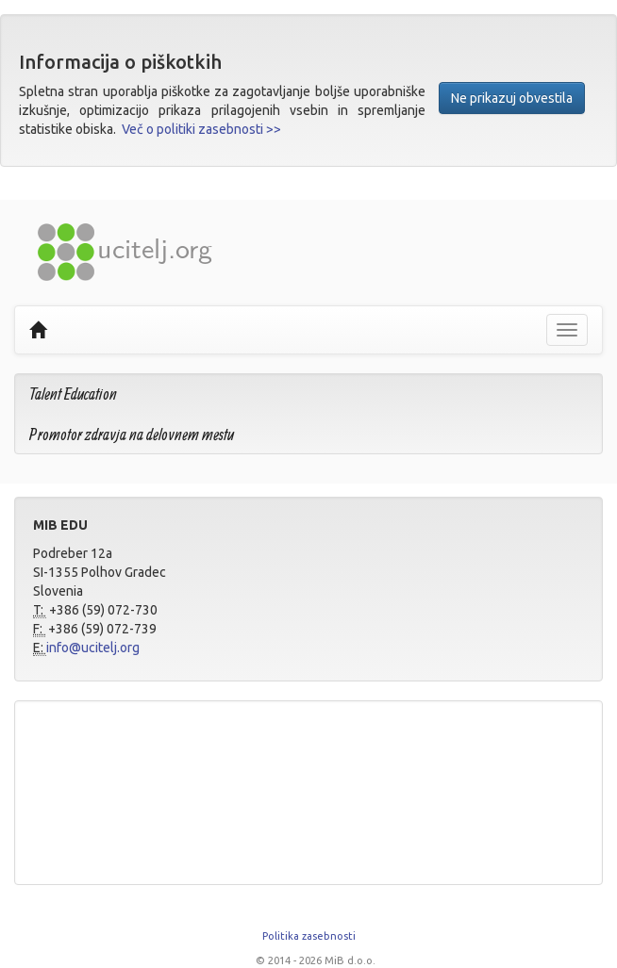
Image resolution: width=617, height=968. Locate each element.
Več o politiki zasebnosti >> (201, 129)
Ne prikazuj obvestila (512, 98)
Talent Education (73, 393)
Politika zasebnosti (309, 936)
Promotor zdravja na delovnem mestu (131, 434)
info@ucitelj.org (93, 647)
